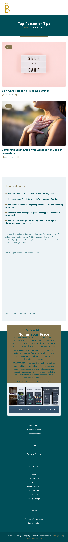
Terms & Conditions (34, 519)
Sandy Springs (34, 498)
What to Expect (34, 430)
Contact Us (34, 478)
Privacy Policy (34, 523)
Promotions (34, 490)
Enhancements (34, 434)
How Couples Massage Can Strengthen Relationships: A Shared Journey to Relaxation (30, 221)
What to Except (34, 454)
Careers (34, 482)
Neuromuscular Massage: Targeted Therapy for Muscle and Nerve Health (32, 213)
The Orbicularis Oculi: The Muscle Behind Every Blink (31, 193)
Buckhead (34, 494)
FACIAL (34, 446)
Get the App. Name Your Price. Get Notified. (34, 410)
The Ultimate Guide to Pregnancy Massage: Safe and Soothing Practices (34, 205)
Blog (9, 47)
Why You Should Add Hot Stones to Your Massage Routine (33, 199)
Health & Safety (34, 486)
